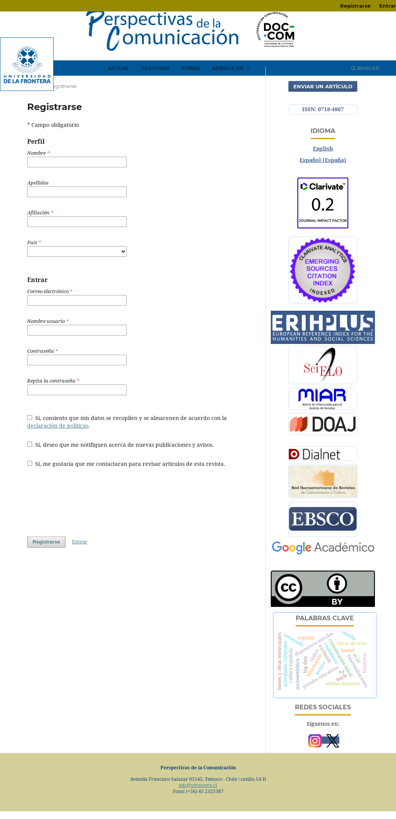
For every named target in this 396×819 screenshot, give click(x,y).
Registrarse (355, 6)
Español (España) (322, 160)
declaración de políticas (57, 425)
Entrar (79, 541)
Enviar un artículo (322, 86)
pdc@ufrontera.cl (198, 785)
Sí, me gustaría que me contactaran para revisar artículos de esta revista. (126, 463)
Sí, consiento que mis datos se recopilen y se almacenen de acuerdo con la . (127, 421)
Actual (118, 68)
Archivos (155, 68)
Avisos (190, 68)
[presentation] (85, 502)
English (323, 148)
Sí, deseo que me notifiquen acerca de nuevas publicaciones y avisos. (120, 444)
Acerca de (228, 68)
